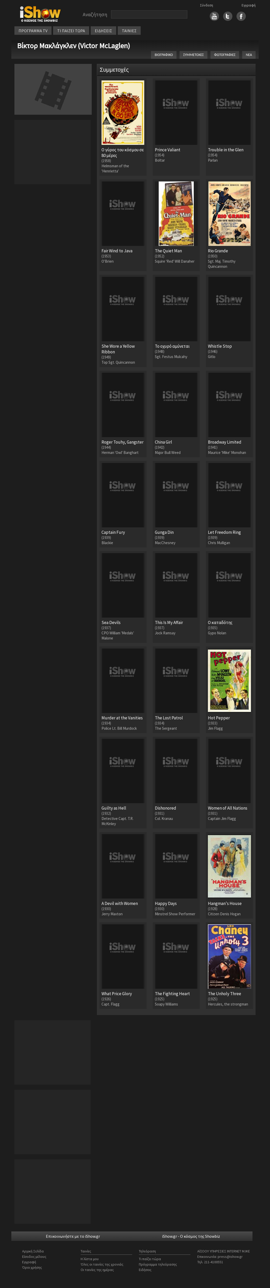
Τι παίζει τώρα (150, 1259)
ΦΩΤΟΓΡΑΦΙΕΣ (224, 55)
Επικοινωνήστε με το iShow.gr (73, 1236)
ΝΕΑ (249, 55)
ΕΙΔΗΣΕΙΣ (103, 30)
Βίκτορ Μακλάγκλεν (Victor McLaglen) (73, 45)
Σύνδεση (206, 5)
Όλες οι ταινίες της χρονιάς (102, 1264)
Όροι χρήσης (32, 1267)
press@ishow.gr (230, 1256)
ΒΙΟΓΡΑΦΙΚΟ (164, 55)
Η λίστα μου (90, 1259)
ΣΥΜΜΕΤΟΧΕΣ (193, 55)
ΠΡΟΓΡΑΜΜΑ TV (33, 30)
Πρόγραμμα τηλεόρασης (158, 1264)
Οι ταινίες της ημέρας (97, 1269)
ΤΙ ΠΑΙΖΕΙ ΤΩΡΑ (71, 30)
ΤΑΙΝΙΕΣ (129, 30)
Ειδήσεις (145, 1269)
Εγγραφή (249, 5)
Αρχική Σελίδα (33, 1251)
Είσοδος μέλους (34, 1256)
